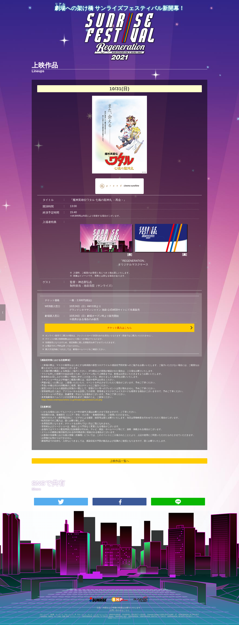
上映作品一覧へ (119, 461)
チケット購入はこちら (119, 327)
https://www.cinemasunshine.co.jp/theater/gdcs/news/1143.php (71, 400)
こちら (126, 610)
